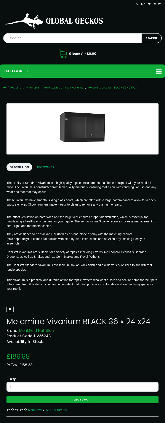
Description (19, 167)
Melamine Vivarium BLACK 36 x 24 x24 (112, 87)
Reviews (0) (45, 167)
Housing (15, 87)
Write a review (56, 410)
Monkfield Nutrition (36, 330)
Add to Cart (82, 399)
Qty (13, 379)
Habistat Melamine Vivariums (63, 87)
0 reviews (35, 410)
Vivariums (33, 87)
